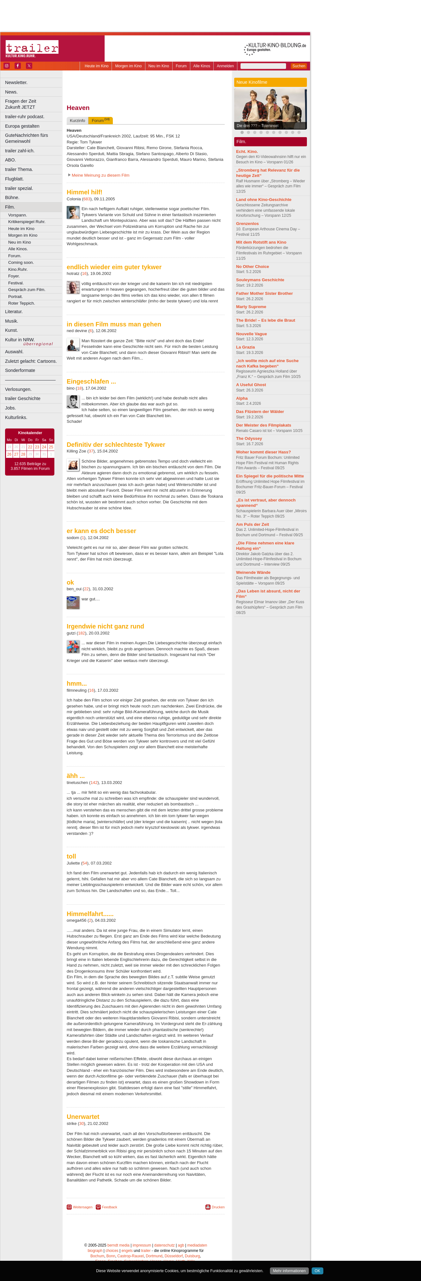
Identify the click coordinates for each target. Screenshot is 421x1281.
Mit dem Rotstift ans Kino (261, 242)
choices (112, 1250)
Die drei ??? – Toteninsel (257, 126)
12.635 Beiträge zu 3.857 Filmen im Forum (30, 466)
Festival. (16, 283)
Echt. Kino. (247, 151)
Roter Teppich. (21, 303)
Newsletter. (16, 82)
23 (37, 447)
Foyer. (14, 276)
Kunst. (11, 330)
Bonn (111, 1256)
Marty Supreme (251, 306)
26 (9, 454)
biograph (95, 1250)
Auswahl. (14, 351)
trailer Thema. (19, 169)
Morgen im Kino (128, 66)
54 (84, 863)
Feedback (109, 1207)
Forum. (14, 255)
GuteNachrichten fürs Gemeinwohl (26, 138)
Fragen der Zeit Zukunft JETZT (34, 104)
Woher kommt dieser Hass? (263, 452)
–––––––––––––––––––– (30, 379)
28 (23, 454)
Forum (181, 66)
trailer (145, 1250)
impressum (142, 1245)
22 (30, 447)
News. (11, 91)
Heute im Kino (96, 66)
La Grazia (245, 347)
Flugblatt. (14, 178)
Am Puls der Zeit (252, 524)
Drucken (218, 1207)
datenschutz (164, 1245)
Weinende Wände (253, 572)
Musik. (11, 321)
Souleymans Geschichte (260, 279)
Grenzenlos (247, 223)
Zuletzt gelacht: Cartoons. (31, 361)
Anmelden (225, 66)
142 (94, 782)
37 (91, 451)
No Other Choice (252, 266)
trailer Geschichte (22, 398)
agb (181, 1245)
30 (81, 1123)
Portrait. (15, 296)
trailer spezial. (19, 188)
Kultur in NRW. (20, 339)
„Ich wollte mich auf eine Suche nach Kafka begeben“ (267, 363)
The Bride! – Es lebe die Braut (265, 320)
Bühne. (12, 197)
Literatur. (14, 311)
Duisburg (192, 1256)
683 (86, 199)
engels (126, 1250)
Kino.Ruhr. (18, 269)
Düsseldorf (174, 1256)
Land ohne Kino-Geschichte (263, 199)
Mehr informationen (289, 1271)
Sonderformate (20, 370)
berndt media (118, 1245)
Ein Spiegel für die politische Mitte (270, 476)
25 (51, 447)
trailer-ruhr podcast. (25, 116)
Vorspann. (17, 215)
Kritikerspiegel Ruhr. (27, 221)
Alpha (242, 398)
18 (79, 388)
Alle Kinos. (18, 248)
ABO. (10, 159)
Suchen (298, 66)
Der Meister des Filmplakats (263, 425)
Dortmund (154, 1256)
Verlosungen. (18, 389)
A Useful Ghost (251, 384)
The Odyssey (249, 438)
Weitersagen (83, 1207)
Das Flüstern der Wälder (260, 411)
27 (16, 454)
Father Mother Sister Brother (264, 293)
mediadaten (197, 1245)
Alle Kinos (201, 66)
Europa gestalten (22, 126)
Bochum (97, 1256)
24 (44, 447)
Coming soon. (21, 262)
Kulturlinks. (16, 417)
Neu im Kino (159, 66)
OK (317, 1271)
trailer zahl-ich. (20, 150)
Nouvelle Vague (251, 333)
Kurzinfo (77, 120)
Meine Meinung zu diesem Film (101, 175)
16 (84, 273)
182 (81, 633)
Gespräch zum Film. (27, 289)
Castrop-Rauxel (130, 1256)
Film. (10, 206)
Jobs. (10, 407)
